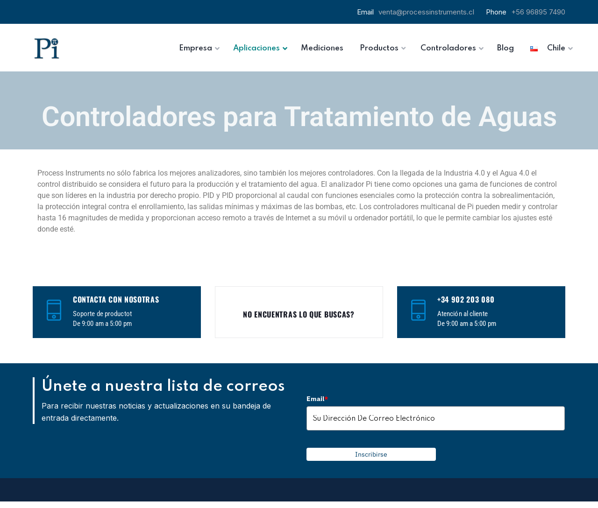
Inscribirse (371, 454)
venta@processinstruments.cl (426, 11)
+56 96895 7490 (538, 11)
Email (317, 399)
